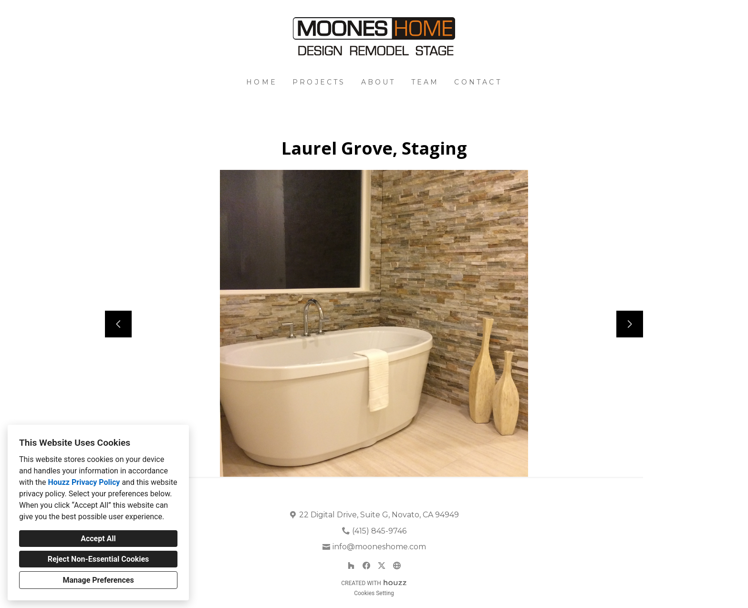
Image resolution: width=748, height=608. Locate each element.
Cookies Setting (374, 593)
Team (425, 82)
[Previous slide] (118, 324)
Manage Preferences (98, 580)
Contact (477, 82)
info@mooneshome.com (379, 546)
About (378, 82)
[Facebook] (366, 565)
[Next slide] (629, 324)
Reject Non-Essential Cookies (98, 559)
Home (261, 82)
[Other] (397, 565)
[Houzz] (351, 565)
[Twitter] (381, 565)
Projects (319, 82)
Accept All (98, 538)
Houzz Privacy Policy (84, 482)
